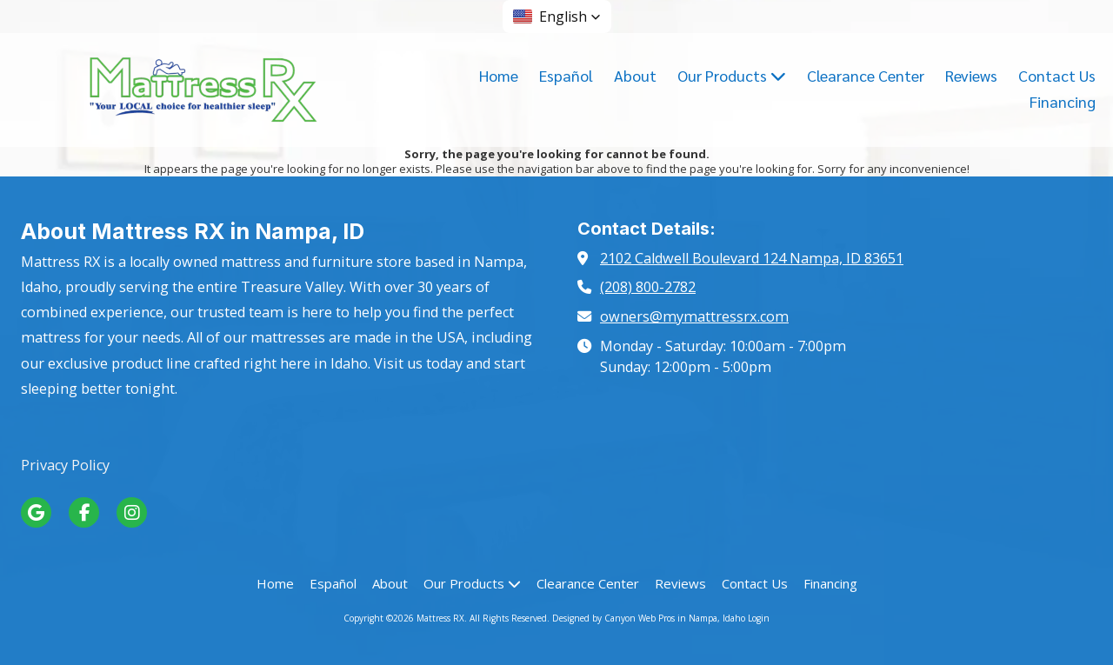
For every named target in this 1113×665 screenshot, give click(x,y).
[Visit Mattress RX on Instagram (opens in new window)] (132, 512)
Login (759, 618)
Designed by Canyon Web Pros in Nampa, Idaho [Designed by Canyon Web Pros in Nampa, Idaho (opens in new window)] (648, 618)
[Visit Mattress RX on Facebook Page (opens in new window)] (84, 512)
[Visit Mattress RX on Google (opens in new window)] (36, 512)
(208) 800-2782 (648, 286)
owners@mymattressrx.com (694, 316)
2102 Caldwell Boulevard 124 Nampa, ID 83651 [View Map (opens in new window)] (751, 258)
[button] (557, 16)
